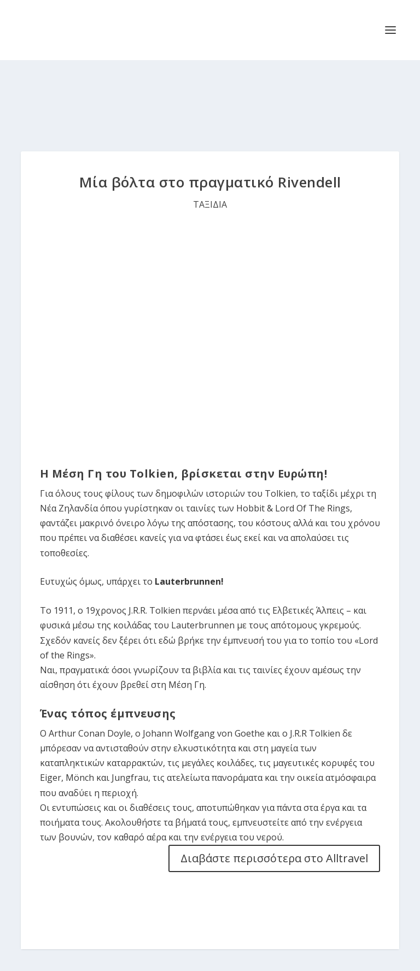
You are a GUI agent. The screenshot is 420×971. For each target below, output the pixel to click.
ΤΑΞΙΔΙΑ (210, 204)
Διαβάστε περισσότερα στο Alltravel (274, 858)
